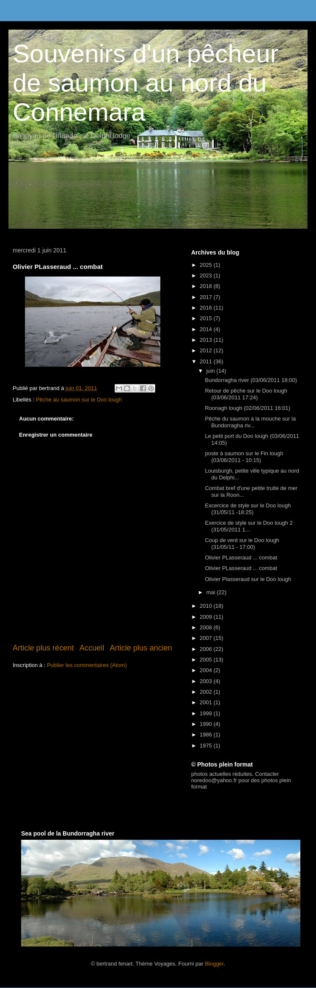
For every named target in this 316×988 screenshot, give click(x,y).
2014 (207, 329)
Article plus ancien (141, 648)
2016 (207, 307)
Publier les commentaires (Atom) (87, 665)
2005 (207, 659)
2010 (207, 606)
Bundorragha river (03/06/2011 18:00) (251, 380)
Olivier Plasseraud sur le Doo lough (248, 579)
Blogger (214, 963)
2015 (207, 318)
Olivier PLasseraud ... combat (241, 557)
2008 (207, 627)
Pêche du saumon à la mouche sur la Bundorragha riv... (250, 422)
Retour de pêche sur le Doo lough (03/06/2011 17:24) (246, 394)
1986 (207, 734)
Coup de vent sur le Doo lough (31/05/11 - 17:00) (242, 543)
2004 (207, 670)
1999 (207, 713)
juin (211, 371)
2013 (207, 340)
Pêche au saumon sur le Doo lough (79, 399)
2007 (207, 638)
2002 (207, 692)
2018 (207, 286)
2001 (207, 702)
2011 (207, 361)
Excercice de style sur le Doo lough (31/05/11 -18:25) (248, 508)
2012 (207, 350)
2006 (207, 649)
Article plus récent (43, 648)
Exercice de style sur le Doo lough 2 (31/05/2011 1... (248, 526)
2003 (207, 681)
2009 (207, 617)
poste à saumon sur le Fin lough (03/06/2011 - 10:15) (244, 456)
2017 (207, 297)
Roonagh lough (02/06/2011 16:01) (247, 408)
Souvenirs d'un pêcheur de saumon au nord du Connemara (146, 82)
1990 (207, 724)
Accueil (92, 648)
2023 (207, 275)
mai (211, 592)
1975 (207, 745)
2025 (207, 265)
